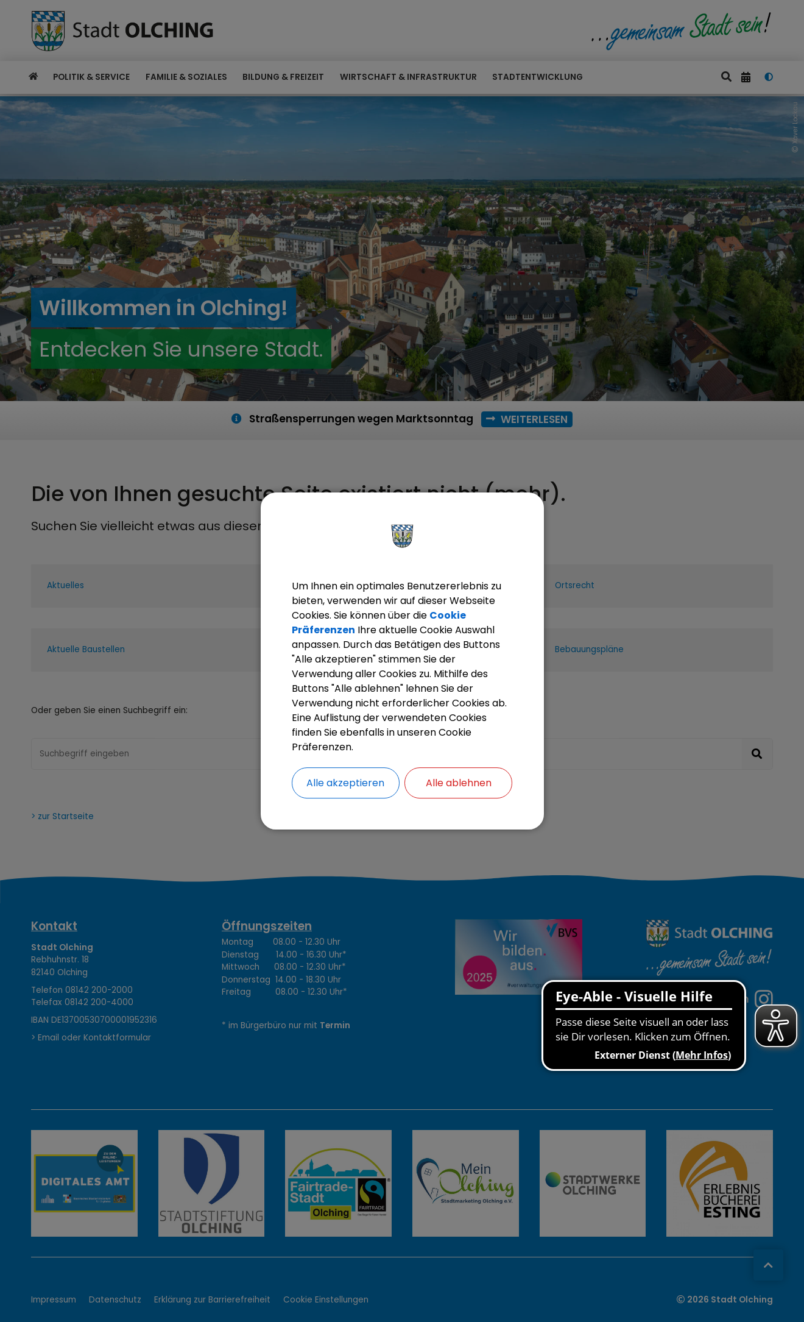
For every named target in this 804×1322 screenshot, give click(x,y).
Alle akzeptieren (345, 783)
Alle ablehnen (459, 783)
